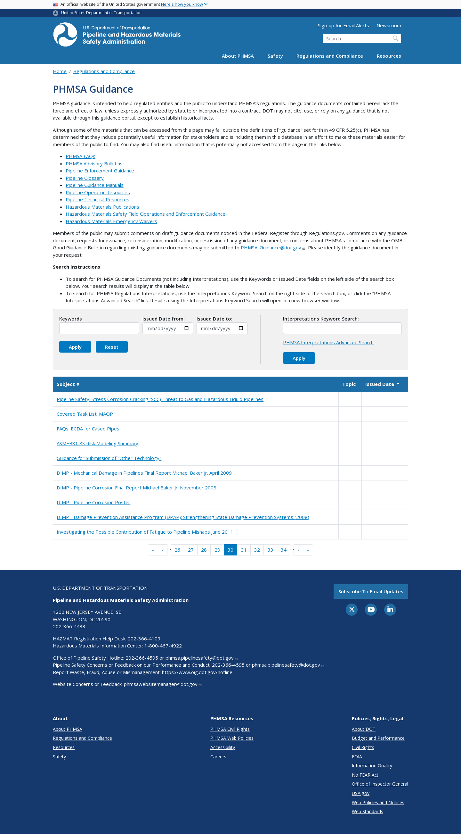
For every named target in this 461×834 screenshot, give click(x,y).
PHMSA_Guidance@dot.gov (273, 247)
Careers (218, 757)
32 (257, 549)
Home (60, 71)
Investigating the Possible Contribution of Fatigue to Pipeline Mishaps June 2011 (145, 532)
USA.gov (360, 793)
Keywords (70, 318)
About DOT (364, 729)
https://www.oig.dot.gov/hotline (197, 672)
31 (244, 549)
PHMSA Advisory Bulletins (94, 163)
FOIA (357, 757)
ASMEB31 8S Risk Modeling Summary (97, 443)
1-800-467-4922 (163, 645)
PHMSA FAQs (80, 156)
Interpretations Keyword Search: (321, 318)
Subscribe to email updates (370, 591)
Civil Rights (363, 747)
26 (177, 549)
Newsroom (388, 25)
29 (217, 549)
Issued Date (382, 384)
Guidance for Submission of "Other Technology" (109, 458)
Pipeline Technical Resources (97, 199)
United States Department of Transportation (101, 12)
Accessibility (222, 747)
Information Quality (372, 766)
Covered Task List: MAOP (85, 414)
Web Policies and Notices (378, 802)
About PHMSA (238, 56)
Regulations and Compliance (329, 56)
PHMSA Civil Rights (230, 729)
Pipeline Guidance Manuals (95, 185)
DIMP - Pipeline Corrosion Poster (93, 502)
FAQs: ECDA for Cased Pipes (88, 428)
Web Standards (367, 811)
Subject (68, 384)
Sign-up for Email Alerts (343, 25)
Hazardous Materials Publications (102, 207)
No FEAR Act (365, 775)
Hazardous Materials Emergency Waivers (111, 221)
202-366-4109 (144, 638)
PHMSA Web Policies (232, 738)
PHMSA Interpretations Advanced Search (328, 342)
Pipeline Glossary (85, 178)
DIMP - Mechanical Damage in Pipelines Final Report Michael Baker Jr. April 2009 (144, 473)
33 (270, 549)
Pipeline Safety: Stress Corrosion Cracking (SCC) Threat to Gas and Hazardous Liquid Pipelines (160, 399)
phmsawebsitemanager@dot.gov (163, 684)
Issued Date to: (214, 318)
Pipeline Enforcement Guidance (100, 170)
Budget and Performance (378, 738)
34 (284, 549)
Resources (389, 56)
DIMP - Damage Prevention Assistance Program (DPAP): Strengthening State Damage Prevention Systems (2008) (183, 517)
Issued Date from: (163, 318)
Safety (275, 56)
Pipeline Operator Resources (98, 192)
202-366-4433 (69, 626)
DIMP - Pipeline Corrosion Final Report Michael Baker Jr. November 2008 (136, 487)
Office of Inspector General (380, 784)
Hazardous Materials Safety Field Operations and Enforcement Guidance (145, 214)
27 (191, 549)
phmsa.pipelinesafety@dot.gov (202, 658)
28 (204, 549)
